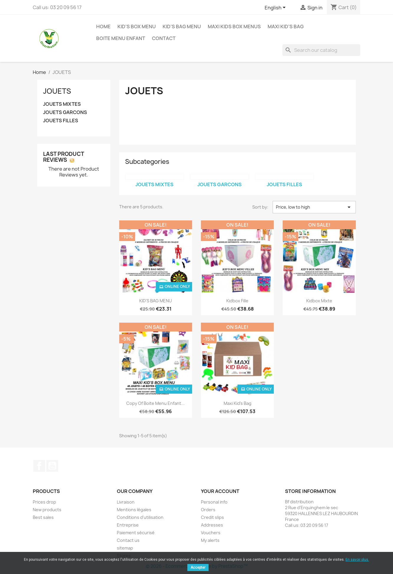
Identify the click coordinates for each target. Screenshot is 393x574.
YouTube (52, 466)
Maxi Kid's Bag (286, 26)
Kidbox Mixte (319, 301)
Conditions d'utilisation (140, 517)
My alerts (210, 540)
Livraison (126, 502)
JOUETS (57, 91)
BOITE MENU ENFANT (120, 38)
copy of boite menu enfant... (155, 403)
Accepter (198, 567)
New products (47, 509)
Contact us (128, 540)
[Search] (321, 50)
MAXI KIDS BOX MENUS (234, 26)
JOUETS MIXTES (62, 104)
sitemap (125, 548)
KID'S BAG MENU (182, 26)
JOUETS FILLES (60, 121)
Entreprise (128, 525)
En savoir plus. (357, 559)
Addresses (212, 525)
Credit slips (212, 517)
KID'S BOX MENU (136, 26)
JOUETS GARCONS (65, 112)
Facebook (39, 466)
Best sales (43, 517)
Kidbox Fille (237, 301)
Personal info (214, 502)
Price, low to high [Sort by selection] (314, 207)
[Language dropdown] (276, 7)
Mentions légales (134, 509)
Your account (220, 491)
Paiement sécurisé (136, 532)
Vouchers (210, 532)
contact (164, 38)
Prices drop (44, 502)
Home (103, 26)
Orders (208, 509)
